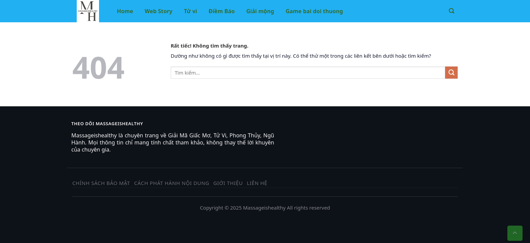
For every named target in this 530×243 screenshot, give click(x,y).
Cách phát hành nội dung (171, 183)
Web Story (158, 11)
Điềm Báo (222, 11)
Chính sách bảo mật (101, 183)
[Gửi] (451, 72)
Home (125, 11)
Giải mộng (260, 11)
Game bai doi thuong (314, 11)
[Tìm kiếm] (451, 11)
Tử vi (190, 11)
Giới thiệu (228, 183)
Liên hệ (257, 183)
